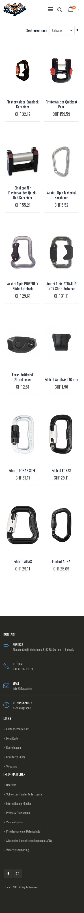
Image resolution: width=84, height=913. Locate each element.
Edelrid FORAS (61, 470)
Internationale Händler (18, 803)
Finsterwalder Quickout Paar (61, 104)
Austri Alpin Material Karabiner (61, 195)
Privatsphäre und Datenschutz (23, 831)
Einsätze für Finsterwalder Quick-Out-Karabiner (22, 193)
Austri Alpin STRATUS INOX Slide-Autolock (61, 286)
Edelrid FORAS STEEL (23, 470)
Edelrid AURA (61, 561)
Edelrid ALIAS (23, 561)
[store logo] (14, 9)
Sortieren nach (36, 30)
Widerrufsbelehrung (17, 850)
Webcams (11, 766)
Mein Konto (12, 738)
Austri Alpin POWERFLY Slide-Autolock (22, 286)
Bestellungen (13, 747)
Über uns (11, 785)
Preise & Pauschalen (18, 812)
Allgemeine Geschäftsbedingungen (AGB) (29, 840)
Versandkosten (14, 822)
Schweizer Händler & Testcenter (24, 794)
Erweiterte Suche (16, 757)
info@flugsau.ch (22, 688)
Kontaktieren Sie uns (18, 729)
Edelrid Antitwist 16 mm (61, 379)
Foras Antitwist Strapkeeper (22, 377)
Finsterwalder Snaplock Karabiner (23, 104)
